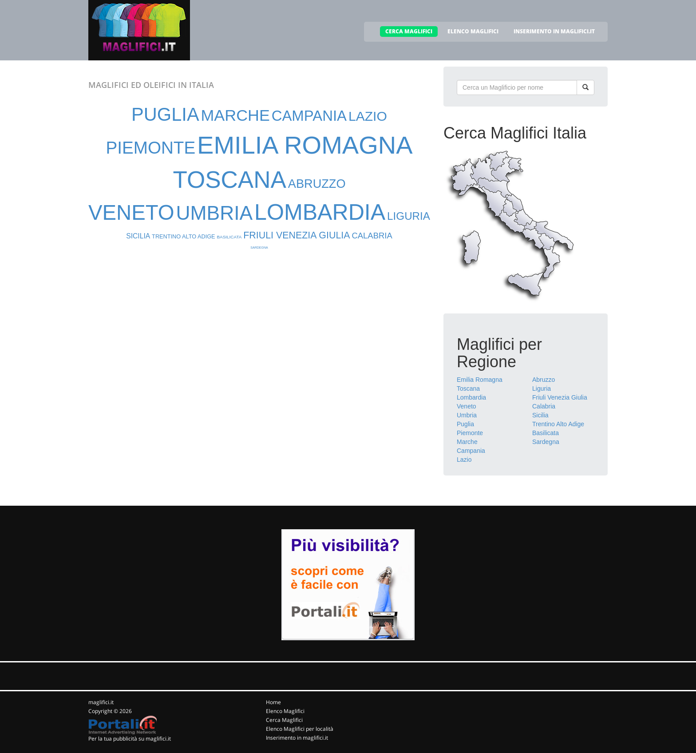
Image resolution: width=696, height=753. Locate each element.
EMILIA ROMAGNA (304, 145)
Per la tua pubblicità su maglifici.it (129, 738)
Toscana (468, 388)
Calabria (543, 406)
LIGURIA (408, 216)
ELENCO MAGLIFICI (472, 31)
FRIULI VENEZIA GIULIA (296, 235)
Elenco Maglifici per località (299, 729)
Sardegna (545, 441)
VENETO (131, 212)
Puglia (465, 424)
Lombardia (471, 397)
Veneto (466, 406)
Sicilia (540, 415)
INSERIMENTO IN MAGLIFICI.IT (554, 31)
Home (273, 702)
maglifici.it (101, 702)
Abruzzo (543, 379)
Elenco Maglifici (285, 711)
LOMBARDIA (319, 212)
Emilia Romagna (479, 379)
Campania (471, 450)
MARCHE (235, 115)
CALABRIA (372, 235)
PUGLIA (165, 114)
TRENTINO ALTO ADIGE (183, 236)
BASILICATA (229, 236)
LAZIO (367, 116)
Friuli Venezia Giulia (559, 397)
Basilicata (545, 432)
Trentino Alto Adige (558, 424)
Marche (467, 441)
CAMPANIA (309, 115)
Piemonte (470, 432)
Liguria (541, 388)
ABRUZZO (317, 183)
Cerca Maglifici (284, 720)
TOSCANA (229, 179)
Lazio (464, 459)
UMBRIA (214, 213)
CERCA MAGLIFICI (408, 31)
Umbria (467, 415)
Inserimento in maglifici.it (297, 737)
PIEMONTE (150, 147)
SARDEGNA (259, 247)
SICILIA (138, 236)
